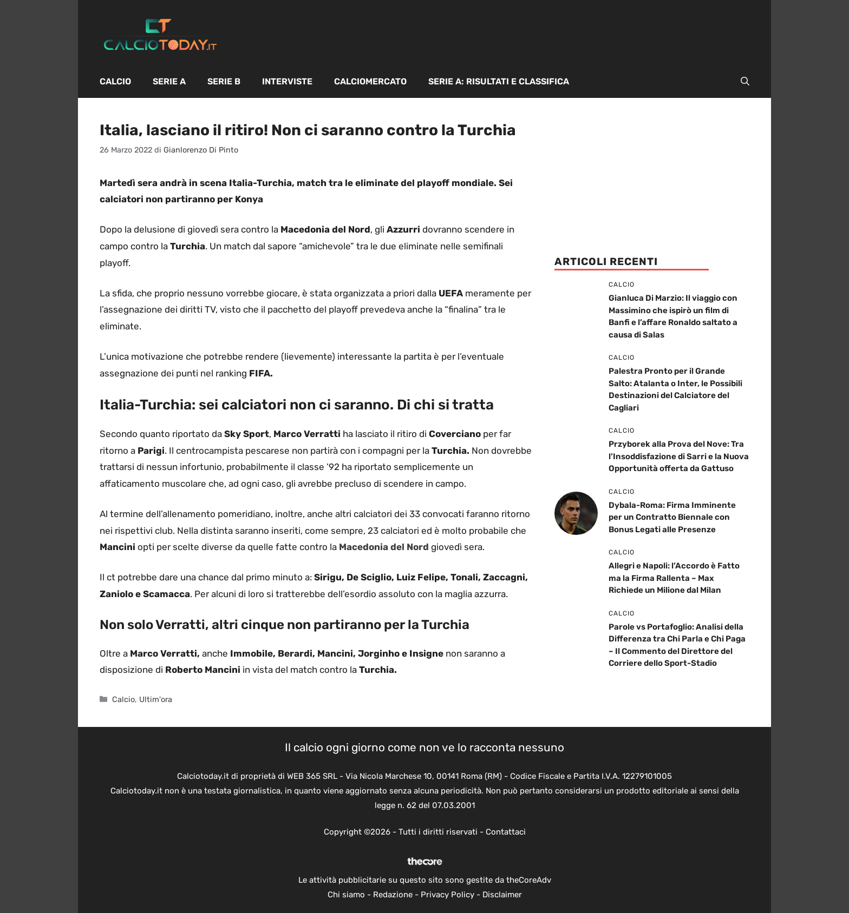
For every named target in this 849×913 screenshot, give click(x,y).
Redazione (393, 894)
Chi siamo (346, 894)
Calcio (115, 81)
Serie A (169, 81)
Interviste (287, 81)
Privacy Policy (447, 894)
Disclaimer (502, 894)
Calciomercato (370, 81)
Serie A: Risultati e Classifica (498, 81)
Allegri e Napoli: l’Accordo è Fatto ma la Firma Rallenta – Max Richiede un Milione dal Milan (674, 578)
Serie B (223, 81)
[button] (745, 81)
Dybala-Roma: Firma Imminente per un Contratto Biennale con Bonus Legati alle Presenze (672, 517)
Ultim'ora (155, 699)
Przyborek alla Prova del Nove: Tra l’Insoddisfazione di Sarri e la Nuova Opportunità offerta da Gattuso (679, 456)
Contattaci (506, 832)
